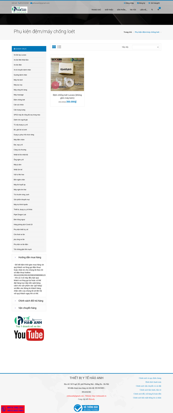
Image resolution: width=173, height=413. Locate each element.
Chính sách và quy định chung (150, 378)
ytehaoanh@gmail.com (75, 396)
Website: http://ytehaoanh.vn (95, 396)
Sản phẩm (122, 10)
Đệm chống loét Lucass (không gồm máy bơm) (67, 96)
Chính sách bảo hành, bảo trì (150, 390)
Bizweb (91, 399)
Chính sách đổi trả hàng (30, 300)
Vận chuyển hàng (27, 308)
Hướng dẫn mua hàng (29, 257)
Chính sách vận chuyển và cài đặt (148, 386)
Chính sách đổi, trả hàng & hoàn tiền (147, 394)
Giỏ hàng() (154, 3)
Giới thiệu (109, 10)
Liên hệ (144, 10)
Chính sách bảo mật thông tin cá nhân (147, 398)
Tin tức (133, 10)
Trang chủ (96, 10)
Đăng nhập (130, 3)
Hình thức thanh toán (153, 382)
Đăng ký (142, 3)
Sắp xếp (125, 47)
